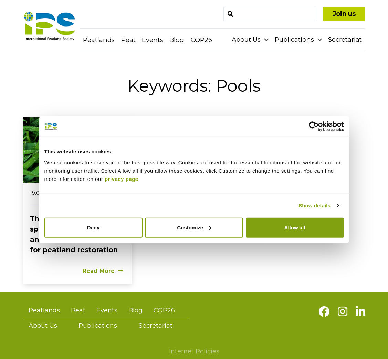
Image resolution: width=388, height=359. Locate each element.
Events (152, 40)
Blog (176, 40)
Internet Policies (194, 351)
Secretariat (345, 39)
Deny (93, 227)
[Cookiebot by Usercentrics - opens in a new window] (314, 126)
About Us (247, 39)
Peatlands (99, 40)
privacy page (121, 179)
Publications (295, 39)
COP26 (201, 40)
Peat (128, 40)
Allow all (294, 227)
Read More (103, 271)
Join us (344, 14)
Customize (194, 227)
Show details (314, 205)
